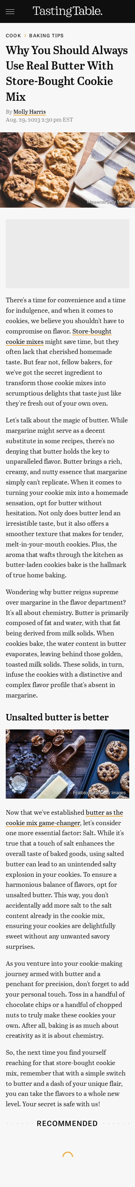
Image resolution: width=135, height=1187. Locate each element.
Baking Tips (46, 35)
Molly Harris (29, 111)
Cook (13, 35)
